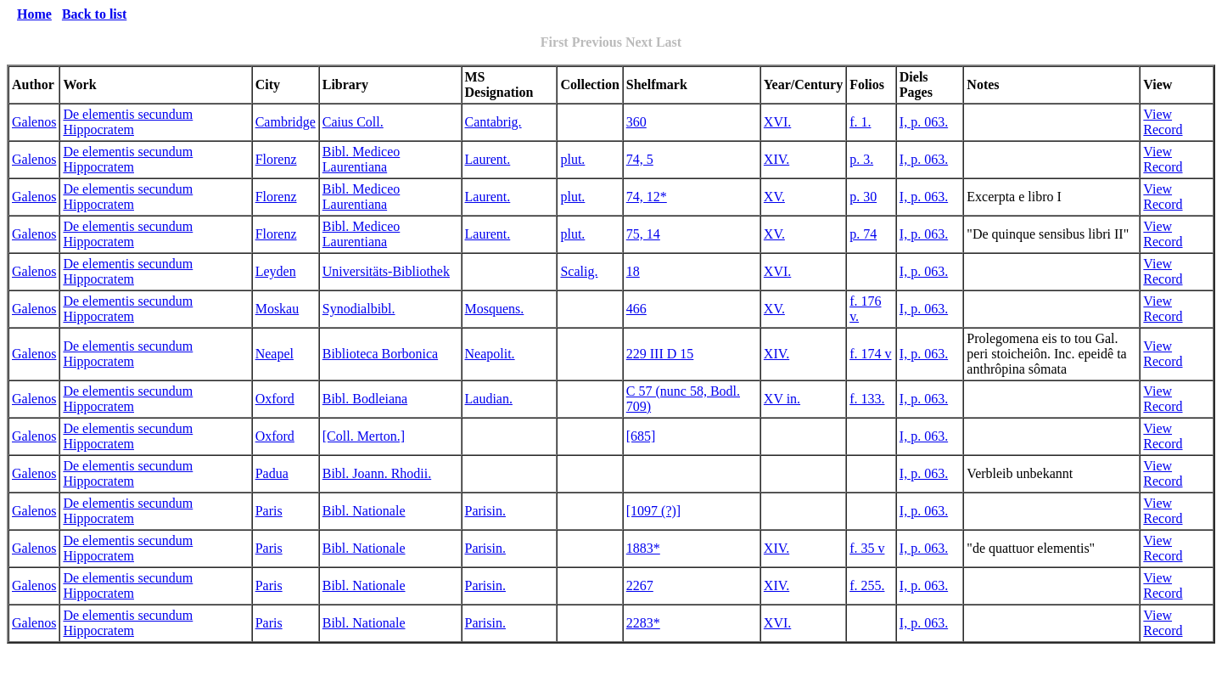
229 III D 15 (660, 353)
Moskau (277, 308)
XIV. (776, 159)
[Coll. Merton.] (363, 436)
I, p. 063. (924, 122)
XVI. (777, 122)
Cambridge (285, 122)
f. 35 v (866, 548)
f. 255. (866, 585)
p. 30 (863, 196)
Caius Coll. (353, 122)
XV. (774, 196)
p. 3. (861, 159)
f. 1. (860, 122)
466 (636, 308)
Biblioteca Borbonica (380, 353)
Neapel (274, 353)
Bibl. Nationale (364, 511)
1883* (643, 548)
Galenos (34, 122)
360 (636, 122)
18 (633, 271)
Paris (269, 511)
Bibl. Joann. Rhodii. (376, 473)
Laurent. (488, 159)
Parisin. (485, 511)
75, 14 (643, 234)
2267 (639, 585)
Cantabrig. (493, 122)
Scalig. (578, 271)
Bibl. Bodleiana (364, 398)
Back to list (94, 14)
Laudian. (489, 398)
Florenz (276, 159)
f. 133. (866, 398)
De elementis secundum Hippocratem (128, 122)
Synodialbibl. (358, 308)
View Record (1162, 122)
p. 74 (863, 234)
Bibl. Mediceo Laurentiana (361, 159)
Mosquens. (494, 308)
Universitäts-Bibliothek (386, 271)
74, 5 (639, 159)
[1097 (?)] (653, 511)
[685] (641, 436)
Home (34, 14)
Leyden (275, 271)
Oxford (274, 398)
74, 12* (646, 196)
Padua (272, 473)
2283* (643, 623)
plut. (572, 159)
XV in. (782, 398)
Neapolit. (490, 353)
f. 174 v (870, 353)
